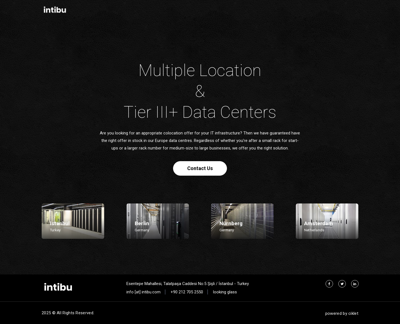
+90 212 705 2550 (187, 291)
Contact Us (200, 168)
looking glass (225, 291)
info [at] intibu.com (143, 291)
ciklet (353, 313)
